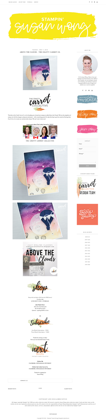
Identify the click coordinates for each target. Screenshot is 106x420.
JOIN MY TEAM (22, 2)
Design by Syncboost (64, 418)
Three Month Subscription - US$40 (40, 332)
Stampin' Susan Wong (52, 418)
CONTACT (36, 2)
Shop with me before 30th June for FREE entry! (40, 297)
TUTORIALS (29, 2)
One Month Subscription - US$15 (40, 330)
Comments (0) (24, 380)
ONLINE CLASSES (13, 2)
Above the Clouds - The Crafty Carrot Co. (40, 52)
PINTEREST (47, 363)
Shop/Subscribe (12, 119)
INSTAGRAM (40, 363)
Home (40, 388)
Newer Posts (12, 388)
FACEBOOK (32, 363)
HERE (51, 124)
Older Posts (68, 388)
